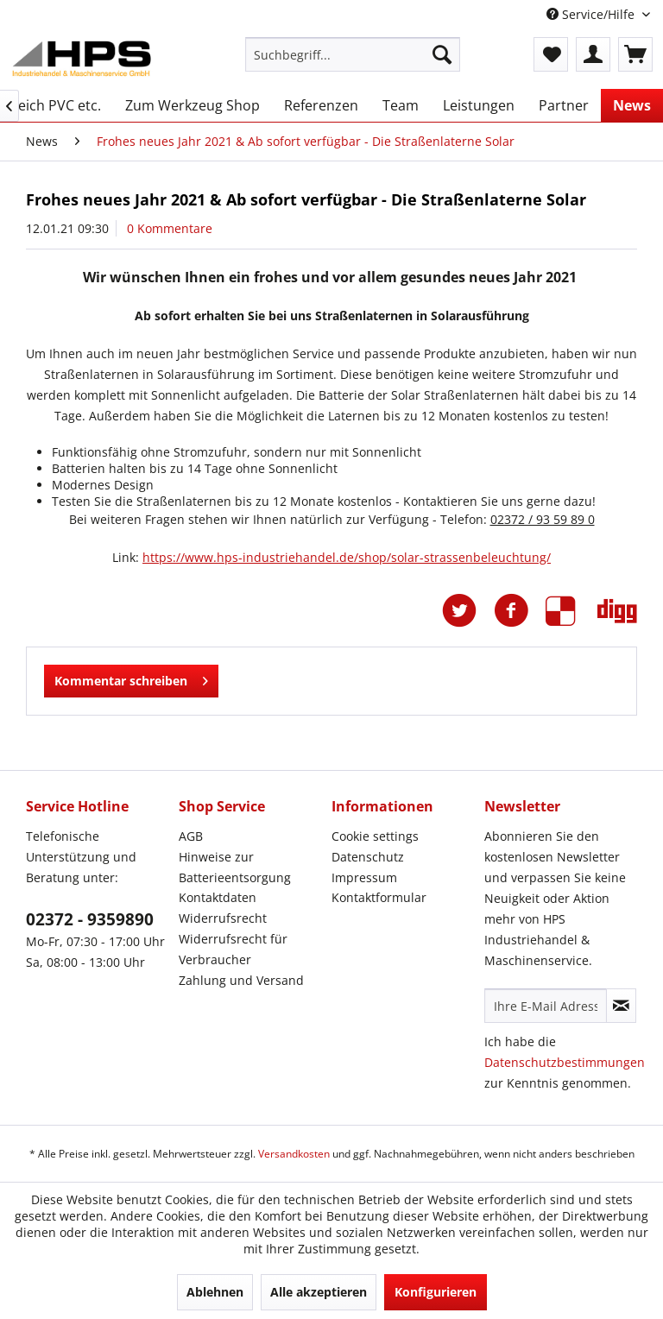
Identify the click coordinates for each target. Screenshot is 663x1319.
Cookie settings (375, 836)
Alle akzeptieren (318, 1292)
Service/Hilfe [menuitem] (592, 14)
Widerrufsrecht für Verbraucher (233, 949)
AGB (191, 836)
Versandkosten (294, 1153)
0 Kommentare (169, 228)
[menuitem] (353, 54)
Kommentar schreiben (131, 678)
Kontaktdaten (217, 897)
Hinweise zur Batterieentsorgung (235, 867)
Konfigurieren (436, 1292)
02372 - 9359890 (90, 919)
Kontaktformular (379, 897)
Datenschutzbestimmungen (564, 1062)
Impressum (364, 877)
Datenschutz (368, 857)
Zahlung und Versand (241, 980)
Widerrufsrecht (223, 918)
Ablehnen (214, 1292)
